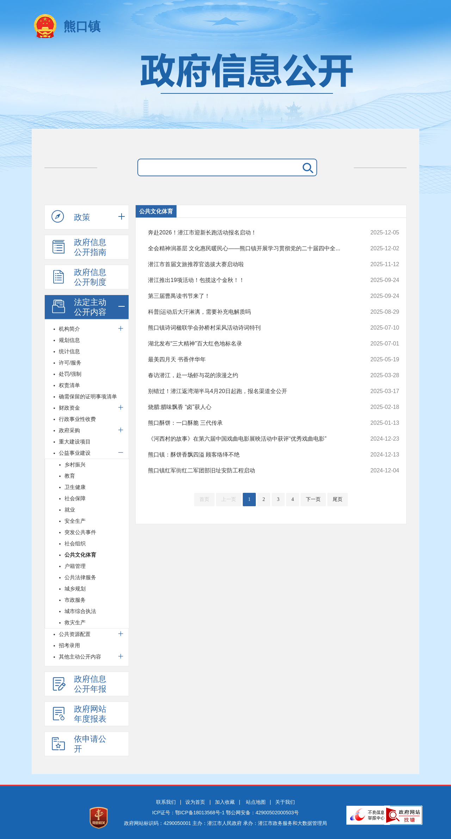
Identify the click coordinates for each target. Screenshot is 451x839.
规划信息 (69, 340)
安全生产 (75, 521)
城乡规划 (75, 589)
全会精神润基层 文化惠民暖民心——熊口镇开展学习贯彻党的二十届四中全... (250, 248)
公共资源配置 (75, 634)
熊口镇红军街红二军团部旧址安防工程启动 (250, 470)
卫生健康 (75, 487)
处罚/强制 (70, 374)
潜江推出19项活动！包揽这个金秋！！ (250, 280)
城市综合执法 (80, 611)
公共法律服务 (80, 577)
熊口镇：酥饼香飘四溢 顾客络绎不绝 (250, 455)
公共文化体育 (80, 555)
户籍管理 (75, 566)
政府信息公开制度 (78, 277)
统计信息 (69, 351)
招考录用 (69, 645)
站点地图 (256, 802)
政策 (70, 217)
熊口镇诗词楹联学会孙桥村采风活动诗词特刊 (250, 328)
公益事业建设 (75, 453)
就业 (69, 510)
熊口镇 (81, 26)
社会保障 (75, 498)
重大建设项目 (75, 442)
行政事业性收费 (77, 419)
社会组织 (75, 543)
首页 (204, 499)
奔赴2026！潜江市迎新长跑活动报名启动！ (250, 232)
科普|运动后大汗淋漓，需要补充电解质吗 (250, 312)
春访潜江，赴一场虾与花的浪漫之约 (250, 375)
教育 (69, 476)
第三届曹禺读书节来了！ (250, 296)
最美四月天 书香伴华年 (250, 359)
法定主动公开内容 (78, 307)
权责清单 (69, 385)
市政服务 (75, 600)
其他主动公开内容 (80, 657)
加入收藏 (225, 802)
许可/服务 (70, 363)
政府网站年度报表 (78, 713)
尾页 (337, 499)
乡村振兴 (75, 464)
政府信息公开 (225, 87)
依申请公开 (78, 743)
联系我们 (166, 802)
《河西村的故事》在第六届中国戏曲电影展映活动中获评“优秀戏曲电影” (250, 439)
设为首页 (195, 802)
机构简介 (69, 329)
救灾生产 (75, 622)
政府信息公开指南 (78, 247)
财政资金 (69, 408)
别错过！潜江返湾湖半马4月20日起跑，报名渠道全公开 (250, 391)
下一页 (313, 499)
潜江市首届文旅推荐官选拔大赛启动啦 (250, 264)
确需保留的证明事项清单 (88, 396)
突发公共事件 (80, 532)
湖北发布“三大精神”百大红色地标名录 (250, 343)
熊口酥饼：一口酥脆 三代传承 (250, 423)
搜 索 (306, 167)
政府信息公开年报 (78, 683)
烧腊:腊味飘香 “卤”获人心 (250, 407)
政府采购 (69, 430)
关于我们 (285, 802)
